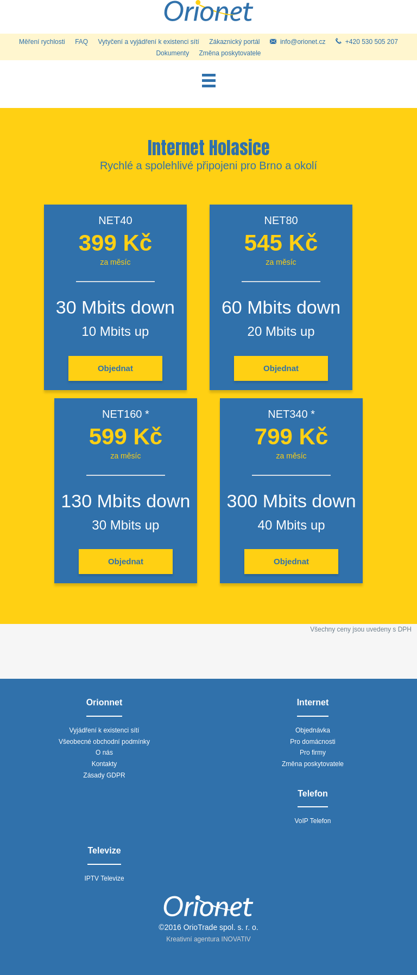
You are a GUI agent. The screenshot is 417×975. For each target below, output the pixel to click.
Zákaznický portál (234, 42)
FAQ (81, 42)
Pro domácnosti (312, 741)
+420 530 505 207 (367, 42)
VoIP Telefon (313, 821)
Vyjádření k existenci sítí (105, 730)
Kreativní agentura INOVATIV (208, 939)
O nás (104, 752)
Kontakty (104, 764)
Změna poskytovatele (230, 53)
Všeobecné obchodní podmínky (104, 741)
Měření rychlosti (42, 42)
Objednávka (312, 730)
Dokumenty (172, 53)
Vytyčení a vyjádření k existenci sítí (148, 42)
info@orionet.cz (298, 42)
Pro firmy (313, 752)
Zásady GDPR (104, 775)
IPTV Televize (104, 878)
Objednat (115, 368)
